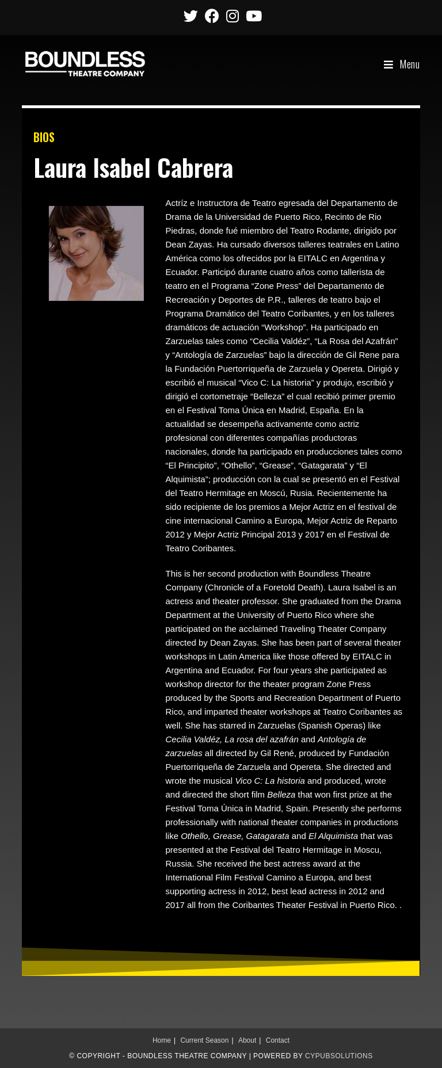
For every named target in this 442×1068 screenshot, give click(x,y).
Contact (277, 1040)
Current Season (204, 1040)
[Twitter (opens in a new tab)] (190, 16)
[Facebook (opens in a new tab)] (212, 16)
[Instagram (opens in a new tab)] (232, 16)
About (247, 1040)
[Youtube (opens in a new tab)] (252, 16)
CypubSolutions (339, 1056)
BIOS (44, 137)
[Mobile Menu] (402, 64)
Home (162, 1040)
